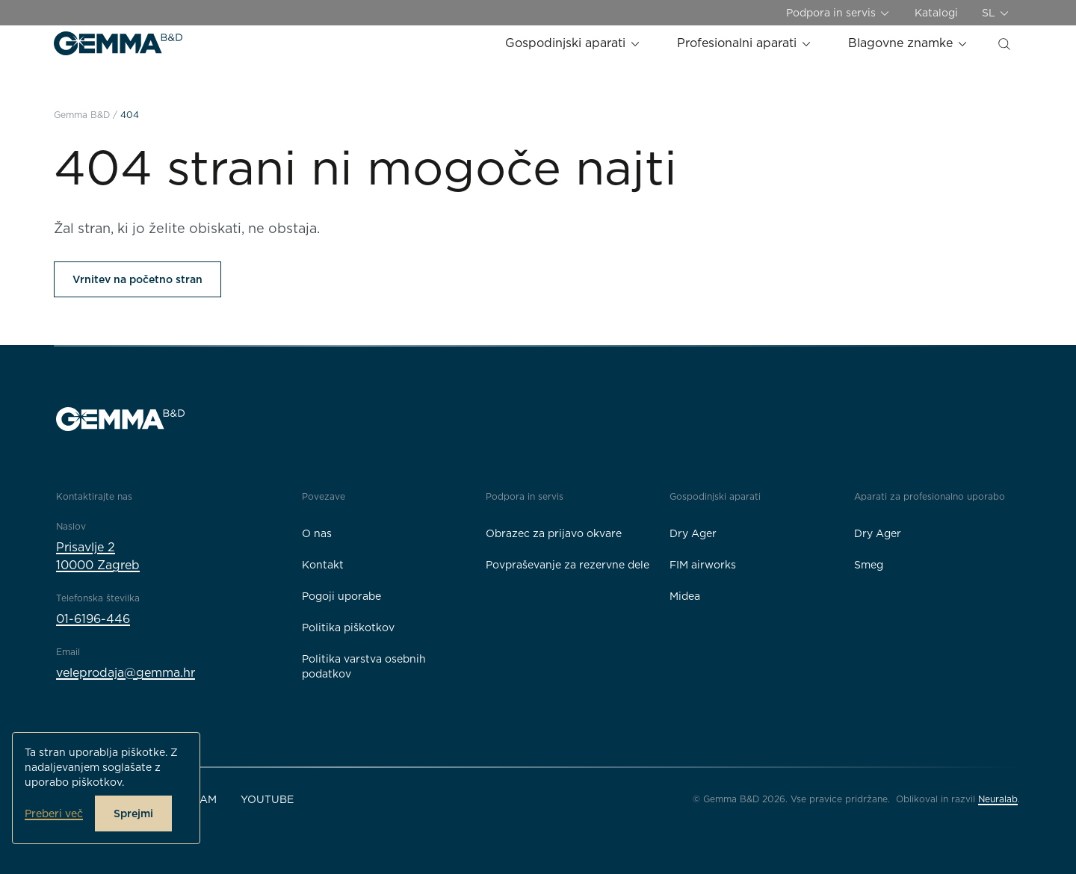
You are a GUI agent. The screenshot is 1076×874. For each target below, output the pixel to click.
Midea (685, 596)
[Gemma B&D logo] (118, 43)
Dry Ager (693, 533)
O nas (317, 533)
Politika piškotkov (348, 627)
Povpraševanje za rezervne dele (567, 565)
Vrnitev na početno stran (137, 279)
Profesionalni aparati (744, 43)
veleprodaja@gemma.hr (125, 673)
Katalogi (936, 13)
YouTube (267, 799)
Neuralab (998, 799)
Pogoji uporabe (341, 596)
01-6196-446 (93, 619)
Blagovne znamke (908, 43)
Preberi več (54, 813)
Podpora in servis (838, 13)
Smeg (868, 565)
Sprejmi (133, 813)
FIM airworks (703, 565)
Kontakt (323, 565)
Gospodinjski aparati (573, 43)
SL (996, 13)
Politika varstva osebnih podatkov (364, 666)
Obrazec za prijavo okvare (554, 533)
